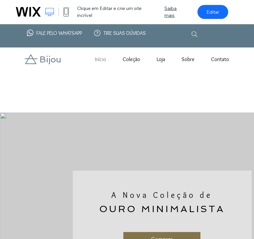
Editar (212, 12)
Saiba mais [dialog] (170, 11)
